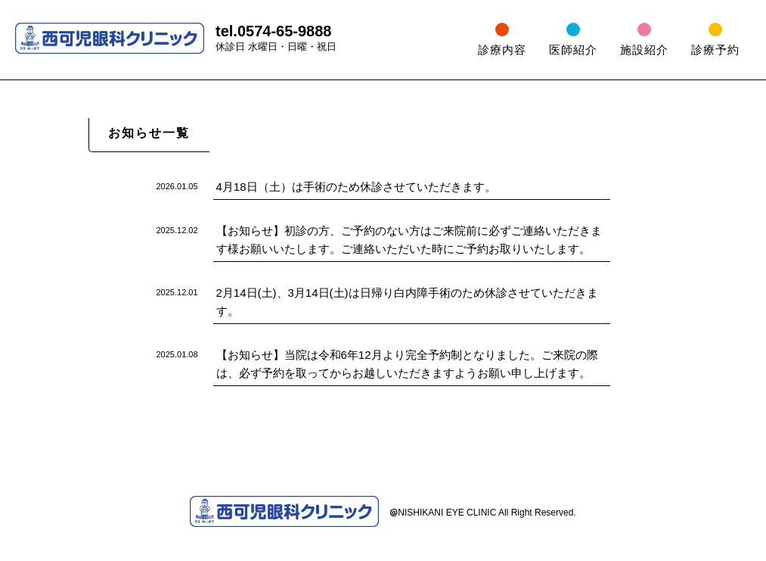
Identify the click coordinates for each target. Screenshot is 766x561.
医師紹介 (573, 49)
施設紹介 (644, 49)
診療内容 (502, 49)
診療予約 (715, 49)
